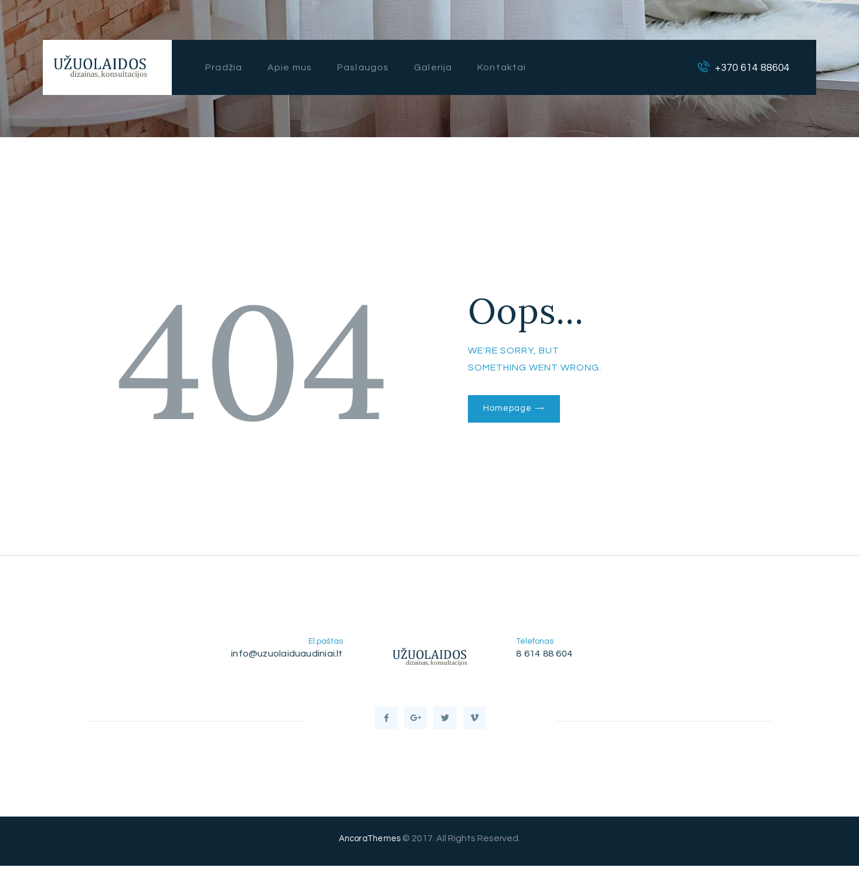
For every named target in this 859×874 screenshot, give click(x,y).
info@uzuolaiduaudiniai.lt (284, 653)
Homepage (510, 409)
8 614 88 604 (546, 653)
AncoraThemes (370, 846)
